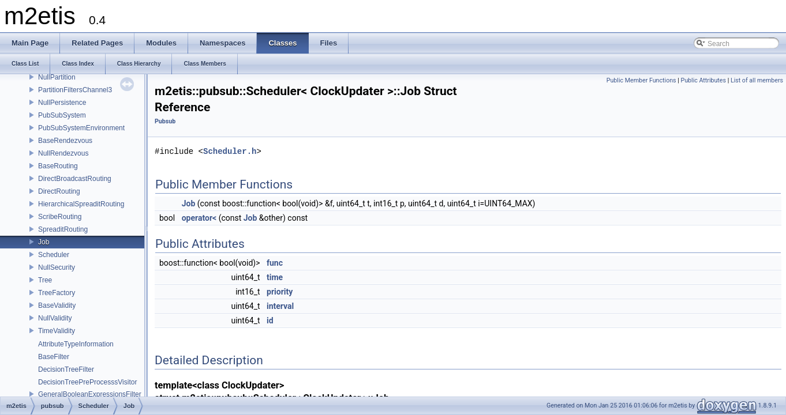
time (275, 277)
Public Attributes (703, 80)
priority (280, 291)
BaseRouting (58, 166)
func (275, 262)
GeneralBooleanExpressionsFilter (89, 394)
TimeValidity (56, 331)
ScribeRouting (59, 217)
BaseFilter (53, 357)
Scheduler (53, 255)
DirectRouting (59, 191)
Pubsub (165, 121)
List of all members (757, 80)
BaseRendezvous (65, 141)
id (270, 320)
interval (280, 306)
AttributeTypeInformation (76, 344)
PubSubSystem (62, 115)
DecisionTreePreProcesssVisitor (87, 382)
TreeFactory (56, 293)
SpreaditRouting (63, 229)
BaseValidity (57, 305)
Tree (45, 280)
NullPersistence (62, 103)
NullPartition (57, 77)
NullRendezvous (63, 153)
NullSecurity (56, 267)
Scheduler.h (229, 151)
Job (43, 242)
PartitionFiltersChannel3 (75, 90)
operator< (199, 217)
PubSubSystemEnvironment (81, 128)
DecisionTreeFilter (66, 369)
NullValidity (55, 318)
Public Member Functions (641, 80)
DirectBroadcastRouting (74, 179)
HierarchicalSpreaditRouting (81, 204)
